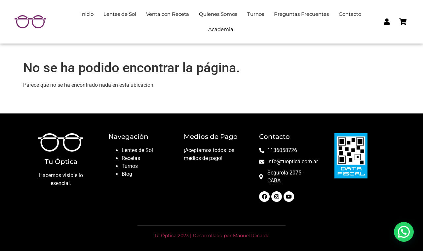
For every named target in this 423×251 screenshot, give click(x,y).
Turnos (255, 14)
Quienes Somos (218, 14)
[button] (404, 232)
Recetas (131, 158)
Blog (127, 174)
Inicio (87, 14)
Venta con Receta (167, 14)
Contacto (350, 14)
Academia (220, 29)
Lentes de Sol (119, 14)
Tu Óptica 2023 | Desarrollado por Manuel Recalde (211, 235)
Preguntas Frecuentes (301, 14)
